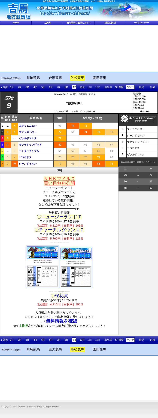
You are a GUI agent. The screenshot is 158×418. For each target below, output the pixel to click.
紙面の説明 (110, 22)
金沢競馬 (55, 78)
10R (82, 87)
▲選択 (4, 87)
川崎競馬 (33, 78)
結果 (152, 87)
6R (50, 87)
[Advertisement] (79, 48)
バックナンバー (141, 22)
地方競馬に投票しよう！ (79, 22)
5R (42, 87)
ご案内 (47, 22)
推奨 (141, 87)
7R (58, 87)
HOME (15, 22)
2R (19, 87)
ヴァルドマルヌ (28, 138)
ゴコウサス (25, 157)
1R (11, 87)
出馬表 (108, 87)
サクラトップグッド (30, 144)
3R (27, 87)
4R (35, 87)
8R (66, 87)
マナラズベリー (28, 132)
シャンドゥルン (28, 163)
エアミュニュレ (28, 125)
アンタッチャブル (29, 151)
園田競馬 (99, 78)
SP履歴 (119, 87)
